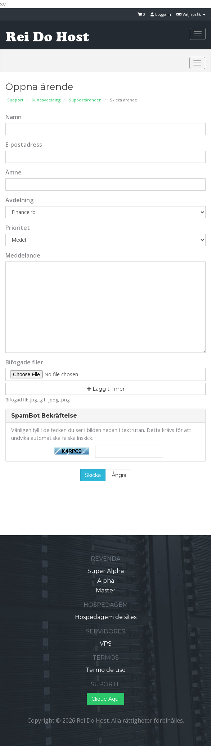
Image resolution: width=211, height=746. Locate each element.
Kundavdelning (46, 100)
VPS (106, 643)
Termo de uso (106, 670)
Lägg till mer (106, 389)
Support (15, 100)
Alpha (105, 580)
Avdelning (19, 200)
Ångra (119, 475)
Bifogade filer (24, 362)
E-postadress (23, 145)
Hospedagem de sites (105, 617)
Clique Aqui (105, 699)
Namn (13, 117)
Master (106, 590)
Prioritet (17, 228)
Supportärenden (85, 100)
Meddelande (22, 255)
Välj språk (191, 14)
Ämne (13, 172)
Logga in (161, 14)
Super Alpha (105, 571)
